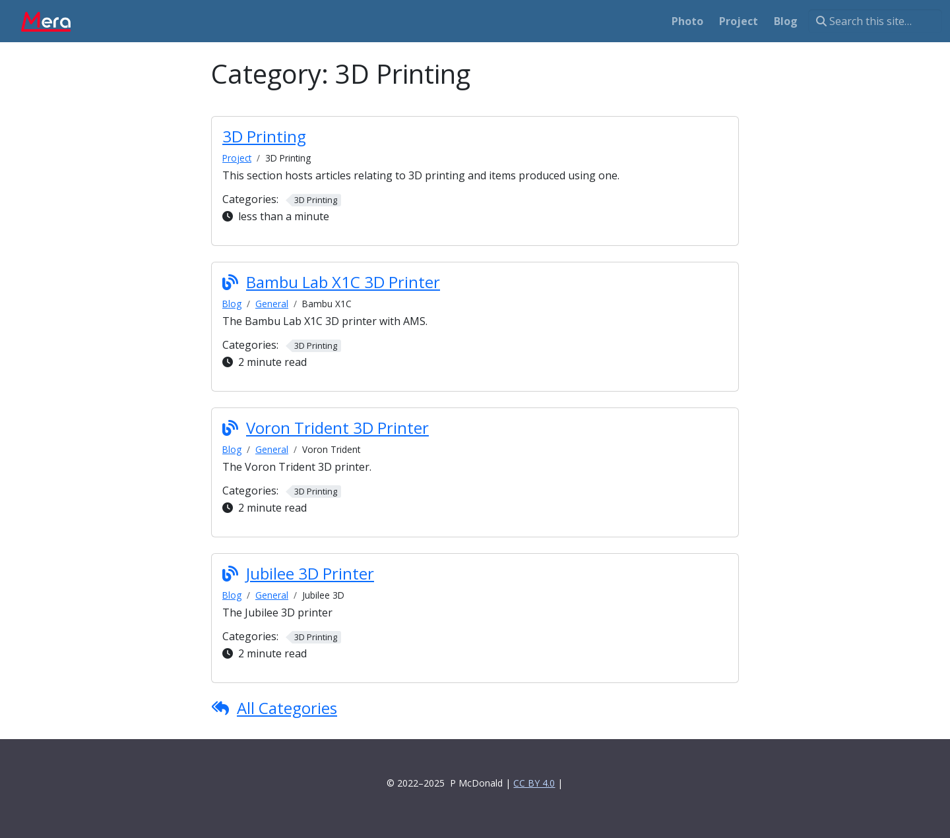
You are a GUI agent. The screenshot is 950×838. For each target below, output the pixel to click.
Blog (231, 303)
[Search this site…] (875, 21)
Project (236, 158)
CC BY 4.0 (534, 783)
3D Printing (264, 136)
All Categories (287, 708)
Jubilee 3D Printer (310, 573)
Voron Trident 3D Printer (337, 427)
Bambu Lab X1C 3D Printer (343, 282)
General (271, 303)
